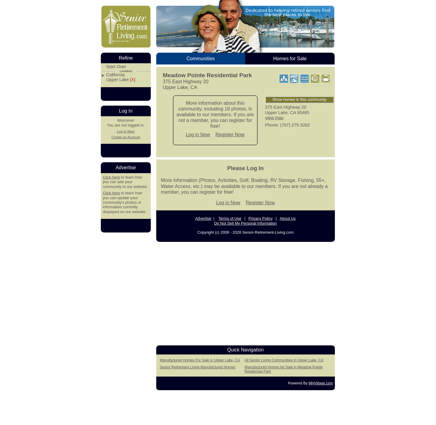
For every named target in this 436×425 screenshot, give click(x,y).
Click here (111, 177)
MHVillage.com (321, 383)
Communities (201, 58)
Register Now (230, 134)
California (115, 75)
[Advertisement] (245, 291)
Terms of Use (230, 218)
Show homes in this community (299, 99)
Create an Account (125, 137)
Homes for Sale (289, 58)
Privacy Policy (261, 218)
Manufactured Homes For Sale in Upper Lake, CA (200, 360)
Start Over (116, 66)
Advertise (203, 218)
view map (274, 117)
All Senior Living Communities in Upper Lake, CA (284, 360)
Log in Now (198, 134)
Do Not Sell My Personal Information (245, 223)
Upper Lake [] (120, 79)
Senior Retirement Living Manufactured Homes (197, 367)
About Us (288, 218)
